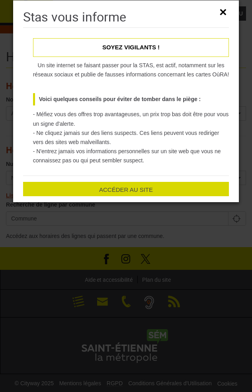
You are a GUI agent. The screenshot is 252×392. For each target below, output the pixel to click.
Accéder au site (126, 189)
